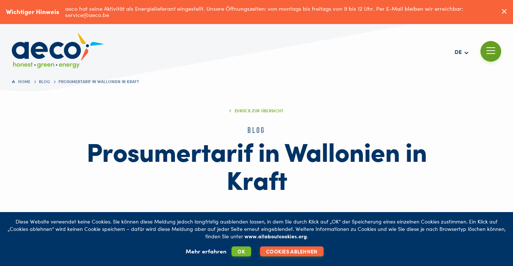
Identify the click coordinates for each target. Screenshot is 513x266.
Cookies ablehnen (291, 251)
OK (241, 251)
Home (24, 81)
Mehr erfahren (206, 251)
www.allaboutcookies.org (275, 236)
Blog (44, 81)
